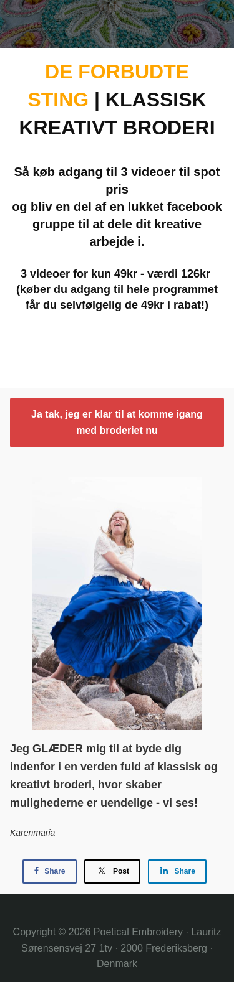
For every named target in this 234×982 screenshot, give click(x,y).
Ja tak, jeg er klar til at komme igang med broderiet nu (117, 422)
